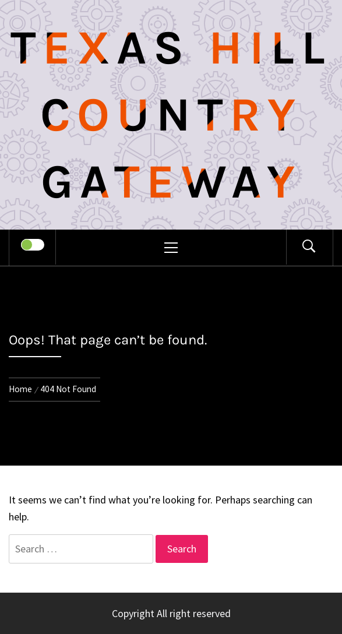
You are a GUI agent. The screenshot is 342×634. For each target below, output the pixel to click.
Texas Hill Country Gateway (171, 115)
